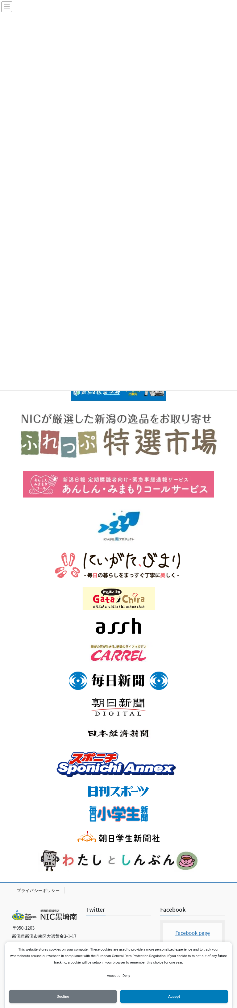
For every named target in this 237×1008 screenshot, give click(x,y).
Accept (174, 996)
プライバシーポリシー (38, 890)
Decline (63, 996)
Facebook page (192, 932)
